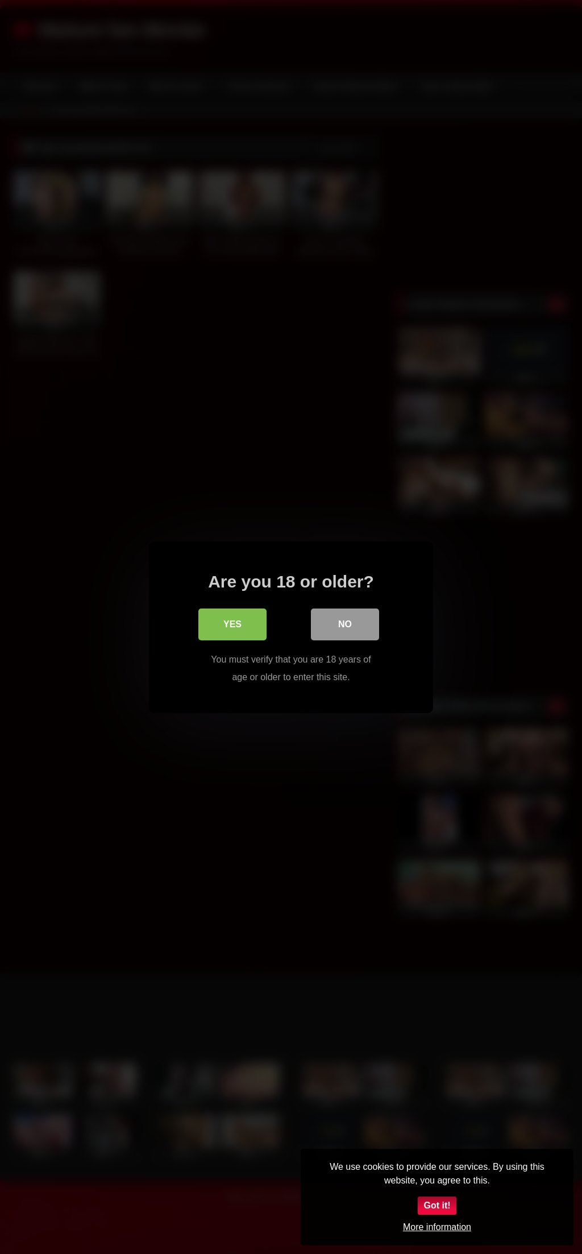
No (345, 624)
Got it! (436, 1205)
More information (437, 1227)
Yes (232, 624)
